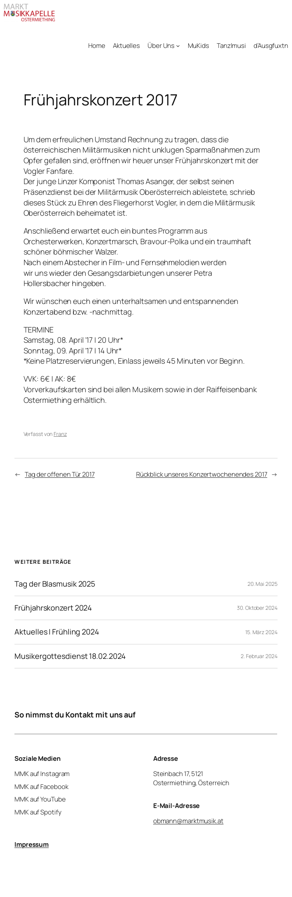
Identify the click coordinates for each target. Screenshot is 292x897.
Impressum (31, 844)
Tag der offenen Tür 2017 (60, 474)
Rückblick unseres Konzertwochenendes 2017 (201, 474)
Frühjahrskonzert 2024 (53, 608)
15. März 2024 (261, 632)
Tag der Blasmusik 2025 (54, 584)
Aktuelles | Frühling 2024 (56, 632)
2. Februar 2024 (259, 656)
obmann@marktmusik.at (188, 820)
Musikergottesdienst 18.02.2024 (70, 656)
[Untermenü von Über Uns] (178, 46)
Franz (60, 433)
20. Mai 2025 (263, 583)
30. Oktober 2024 (257, 607)
